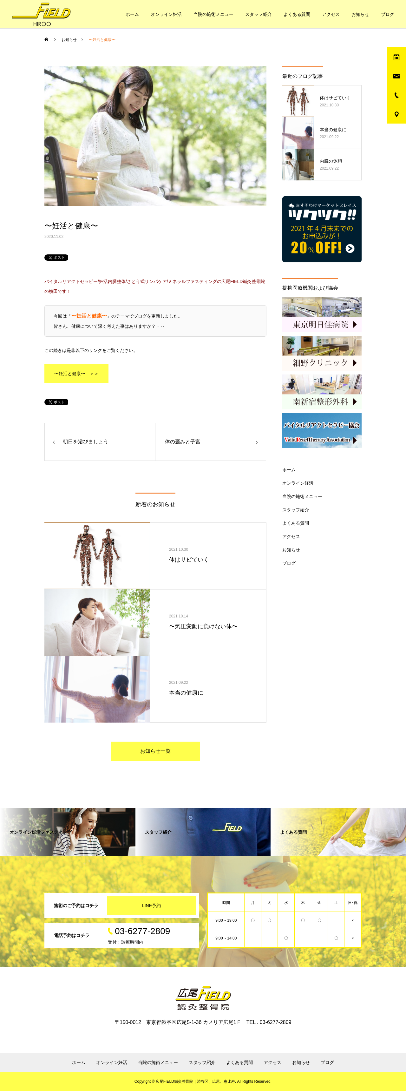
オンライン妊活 (166, 14)
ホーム (132, 14)
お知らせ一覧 (155, 751)
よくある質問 (297, 14)
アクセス (331, 14)
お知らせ (360, 14)
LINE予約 (151, 905)
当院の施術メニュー (213, 14)
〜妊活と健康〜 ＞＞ (76, 373)
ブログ (387, 14)
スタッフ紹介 (258, 14)
